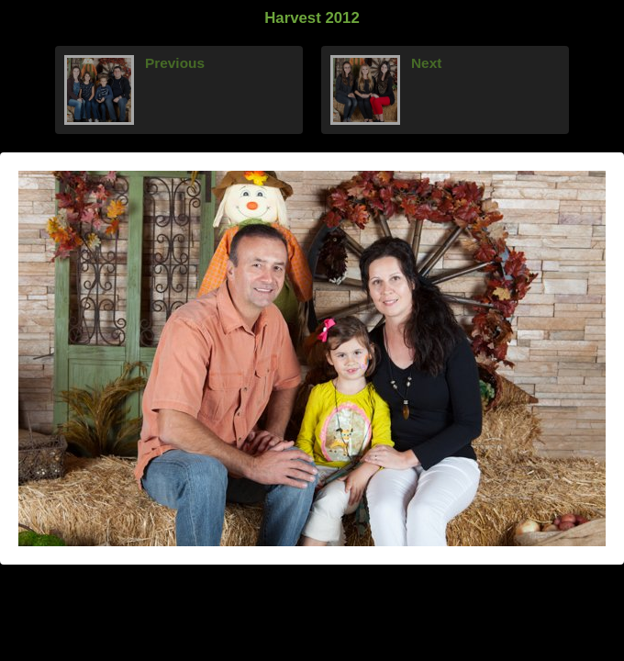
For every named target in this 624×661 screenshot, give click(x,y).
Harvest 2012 (312, 18)
